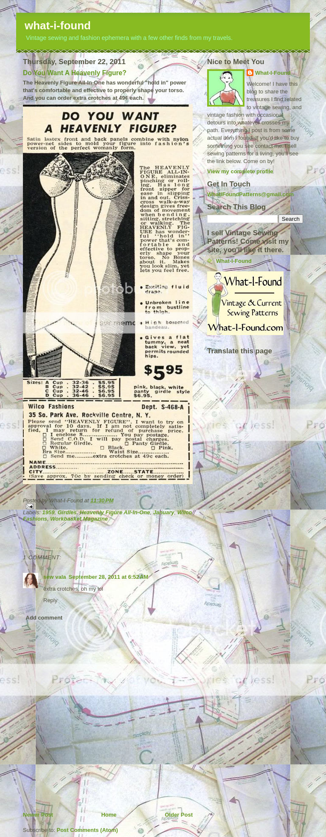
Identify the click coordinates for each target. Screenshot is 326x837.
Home (108, 815)
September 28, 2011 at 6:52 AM (109, 577)
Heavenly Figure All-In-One (115, 512)
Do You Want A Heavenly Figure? (74, 72)
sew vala (54, 577)
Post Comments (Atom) (87, 830)
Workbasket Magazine (79, 519)
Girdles (67, 512)
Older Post (179, 815)
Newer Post (38, 815)
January (163, 512)
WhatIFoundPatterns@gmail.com (250, 194)
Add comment (44, 617)
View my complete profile (240, 171)
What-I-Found (273, 73)
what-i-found (58, 25)
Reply (50, 600)
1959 (48, 512)
